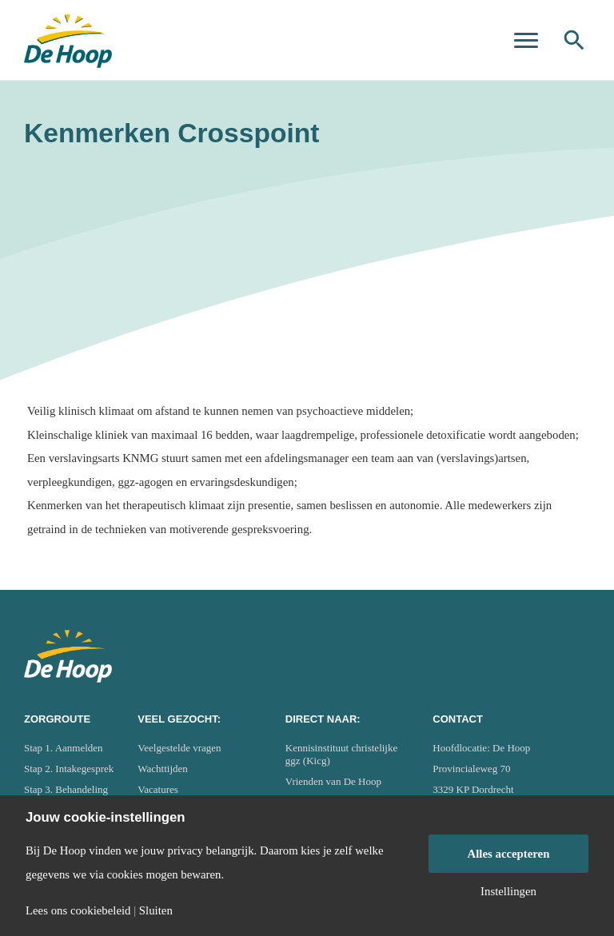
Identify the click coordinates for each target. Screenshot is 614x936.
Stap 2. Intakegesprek (69, 769)
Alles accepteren (509, 853)
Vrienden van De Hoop (333, 781)
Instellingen (508, 892)
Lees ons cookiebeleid (78, 911)
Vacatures (158, 789)
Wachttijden (163, 769)
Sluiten (156, 911)
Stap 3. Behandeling (66, 789)
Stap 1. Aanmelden (63, 748)
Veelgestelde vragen (179, 748)
